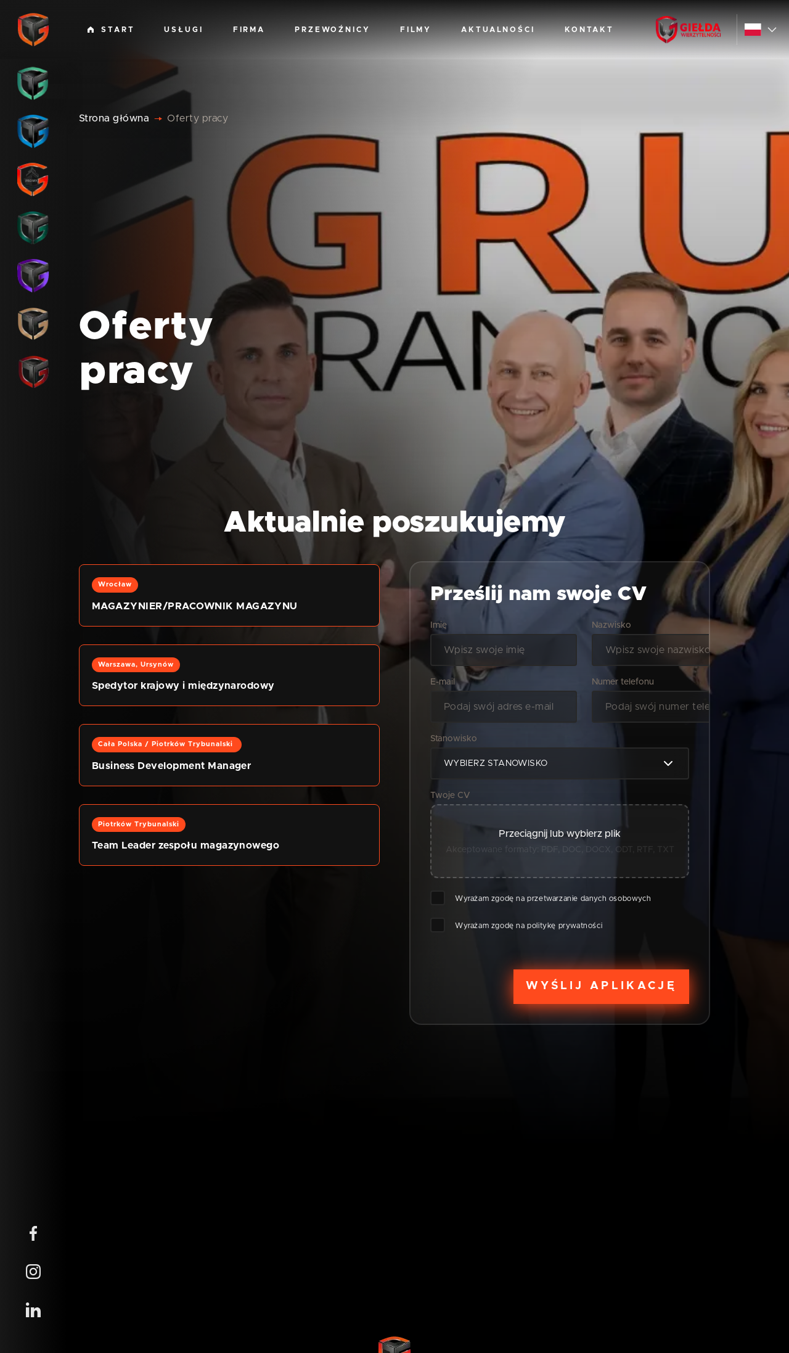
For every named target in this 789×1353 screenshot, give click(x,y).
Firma (249, 29)
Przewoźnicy (332, 29)
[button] (229, 595)
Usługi (183, 29)
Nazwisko (611, 625)
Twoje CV (450, 795)
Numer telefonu (623, 682)
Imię (438, 625)
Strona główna (114, 118)
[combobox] (559, 763)
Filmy (415, 29)
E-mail (442, 682)
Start (111, 29)
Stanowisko (453, 738)
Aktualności (498, 29)
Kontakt (589, 29)
